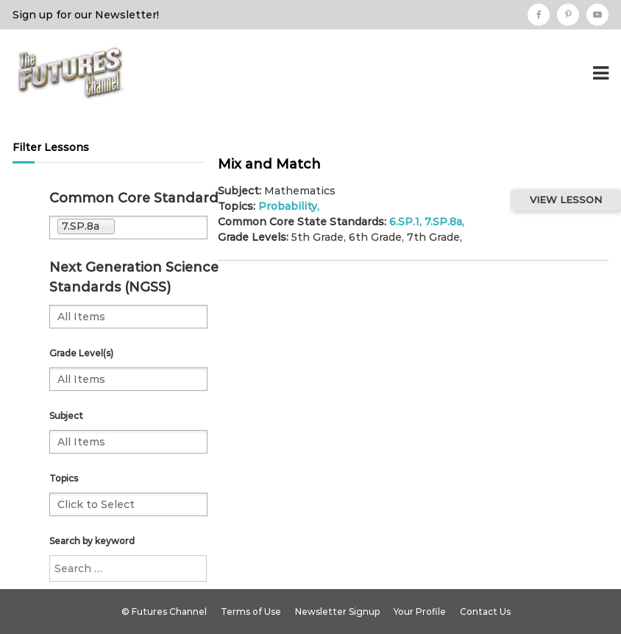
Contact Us (485, 611)
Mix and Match (269, 164)
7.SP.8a (443, 221)
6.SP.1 (404, 221)
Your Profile (420, 611)
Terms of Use (251, 611)
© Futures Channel (164, 611)
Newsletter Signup (337, 611)
